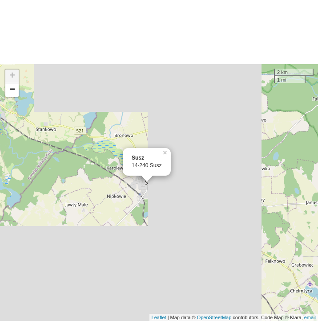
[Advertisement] (159, 32)
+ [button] (12, 76)
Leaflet (159, 317)
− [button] (12, 90)
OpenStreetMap (214, 317)
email (310, 317)
